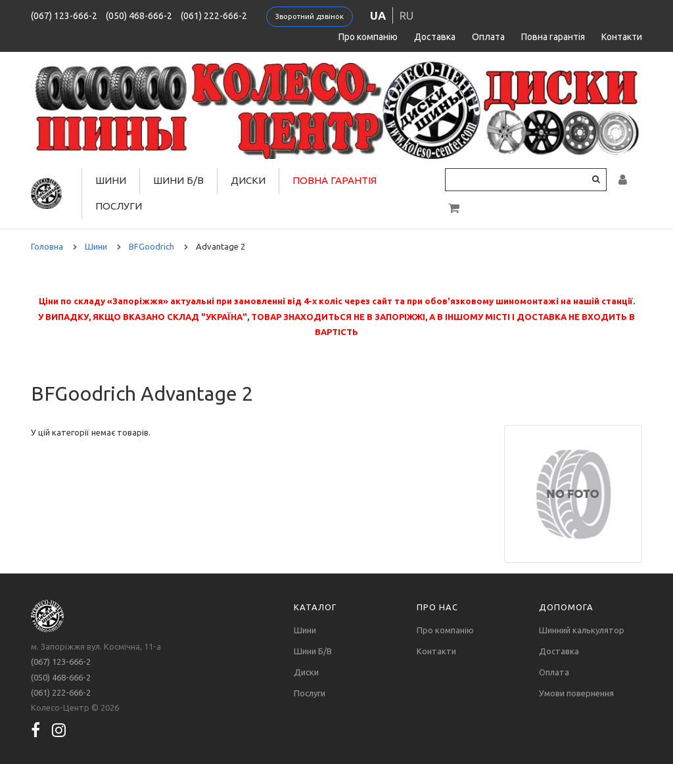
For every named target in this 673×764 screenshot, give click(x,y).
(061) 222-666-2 (214, 16)
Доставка (434, 37)
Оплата (488, 37)
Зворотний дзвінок (309, 16)
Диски (248, 180)
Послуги (118, 206)
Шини (110, 180)
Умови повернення (576, 693)
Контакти (621, 37)
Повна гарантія (553, 37)
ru (406, 15)
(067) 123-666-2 (64, 16)
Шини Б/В (178, 180)
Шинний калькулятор (581, 630)
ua (378, 15)
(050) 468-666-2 (139, 16)
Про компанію (368, 37)
